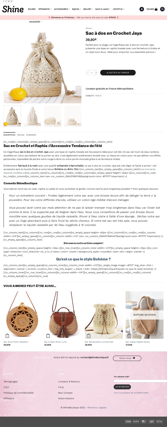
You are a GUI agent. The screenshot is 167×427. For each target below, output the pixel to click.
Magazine (35, 21)
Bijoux (76, 9)
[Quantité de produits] (92, 72)
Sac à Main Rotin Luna (55, 342)
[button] (141, 9)
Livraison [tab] (31, 135)
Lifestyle (118, 9)
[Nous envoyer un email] (11, 1)
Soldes (32, 9)
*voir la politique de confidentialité (131, 393)
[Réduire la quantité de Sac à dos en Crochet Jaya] (87, 72)
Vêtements (45, 9)
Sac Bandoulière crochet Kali (99, 342)
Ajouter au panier (118, 72)
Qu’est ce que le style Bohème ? (83, 259)
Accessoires (62, 9)
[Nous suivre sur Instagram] (6, 1)
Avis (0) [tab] (20, 135)
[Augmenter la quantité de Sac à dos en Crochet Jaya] (96, 72)
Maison (89, 28)
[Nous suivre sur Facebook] (3, 1)
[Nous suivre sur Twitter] (9, 1)
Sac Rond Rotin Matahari (16, 342)
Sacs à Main (102, 9)
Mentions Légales (97, 407)
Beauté (88, 9)
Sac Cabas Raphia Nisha (138, 342)
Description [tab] (9, 135)
